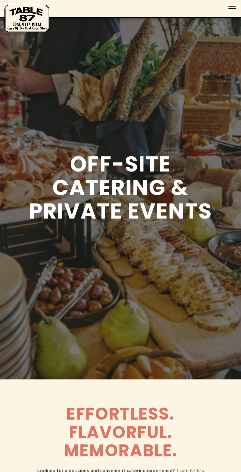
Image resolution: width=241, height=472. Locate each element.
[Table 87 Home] (26, 18)
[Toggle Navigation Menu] (232, 8)
